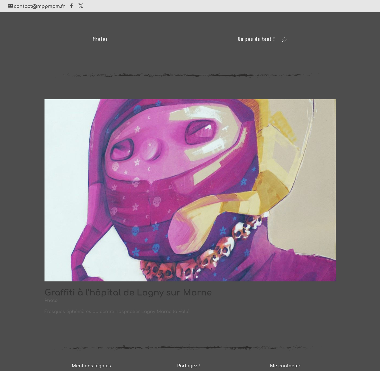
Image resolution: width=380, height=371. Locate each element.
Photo (51, 300)
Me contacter (285, 365)
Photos (100, 40)
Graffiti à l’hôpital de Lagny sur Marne (128, 292)
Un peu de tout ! (256, 40)
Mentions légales (91, 365)
